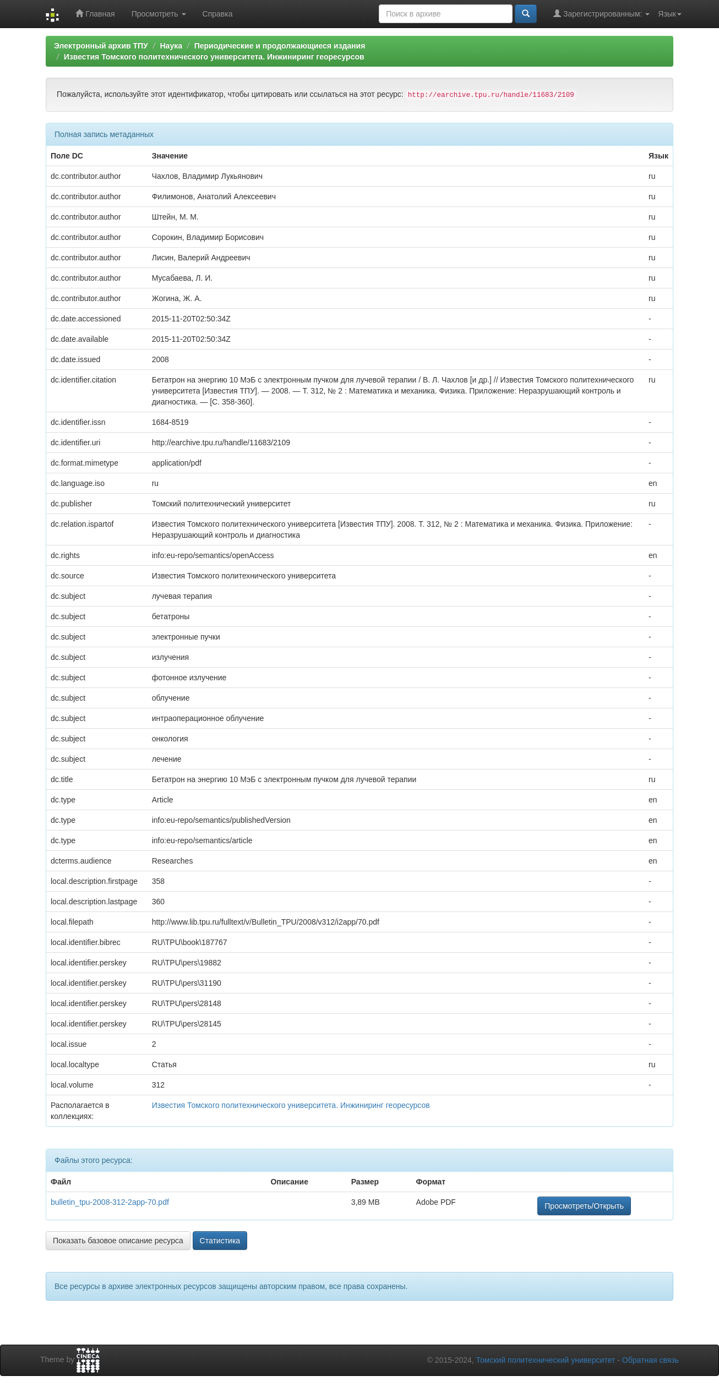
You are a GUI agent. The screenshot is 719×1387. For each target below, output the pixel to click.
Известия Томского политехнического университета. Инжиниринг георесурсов (214, 56)
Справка (218, 13)
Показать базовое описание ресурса (118, 1240)
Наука (171, 45)
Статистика (220, 1240)
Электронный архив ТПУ (101, 45)
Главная (95, 13)
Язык (670, 13)
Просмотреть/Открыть (584, 1206)
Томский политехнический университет (545, 1360)
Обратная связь (650, 1360)
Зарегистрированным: (601, 13)
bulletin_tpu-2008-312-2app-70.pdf (110, 1202)
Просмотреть (159, 13)
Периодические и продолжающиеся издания (280, 45)
